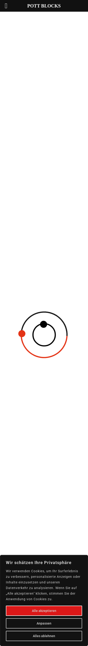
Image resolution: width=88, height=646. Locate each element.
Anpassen (44, 623)
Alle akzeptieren (44, 611)
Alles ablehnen (44, 636)
